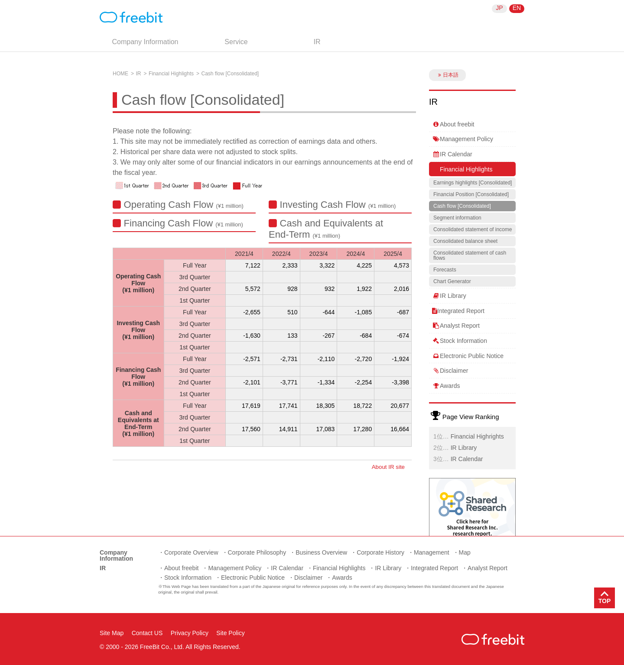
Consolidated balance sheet (465, 241)
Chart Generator (452, 281)
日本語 (447, 75)
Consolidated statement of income (472, 229)
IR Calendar (452, 154)
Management (431, 552)
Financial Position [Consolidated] (471, 194)
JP (499, 7)
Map (465, 552)
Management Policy (462, 139)
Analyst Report (456, 325)
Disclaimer (450, 370)
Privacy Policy (189, 632)
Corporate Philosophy (257, 552)
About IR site (388, 467)
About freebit (453, 124)
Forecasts (444, 270)
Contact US (147, 632)
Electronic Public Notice (468, 355)
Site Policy (230, 632)
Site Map (112, 632)
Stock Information (459, 340)
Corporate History (380, 552)
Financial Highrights (477, 436)
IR (317, 41)
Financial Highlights (171, 74)
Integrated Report (458, 310)
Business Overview (321, 552)
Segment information (457, 218)
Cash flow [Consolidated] (462, 206)
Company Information (145, 41)
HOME (120, 74)
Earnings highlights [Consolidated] (472, 183)
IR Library (449, 295)
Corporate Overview (191, 552)
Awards (446, 385)
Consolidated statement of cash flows (469, 255)
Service (235, 41)
